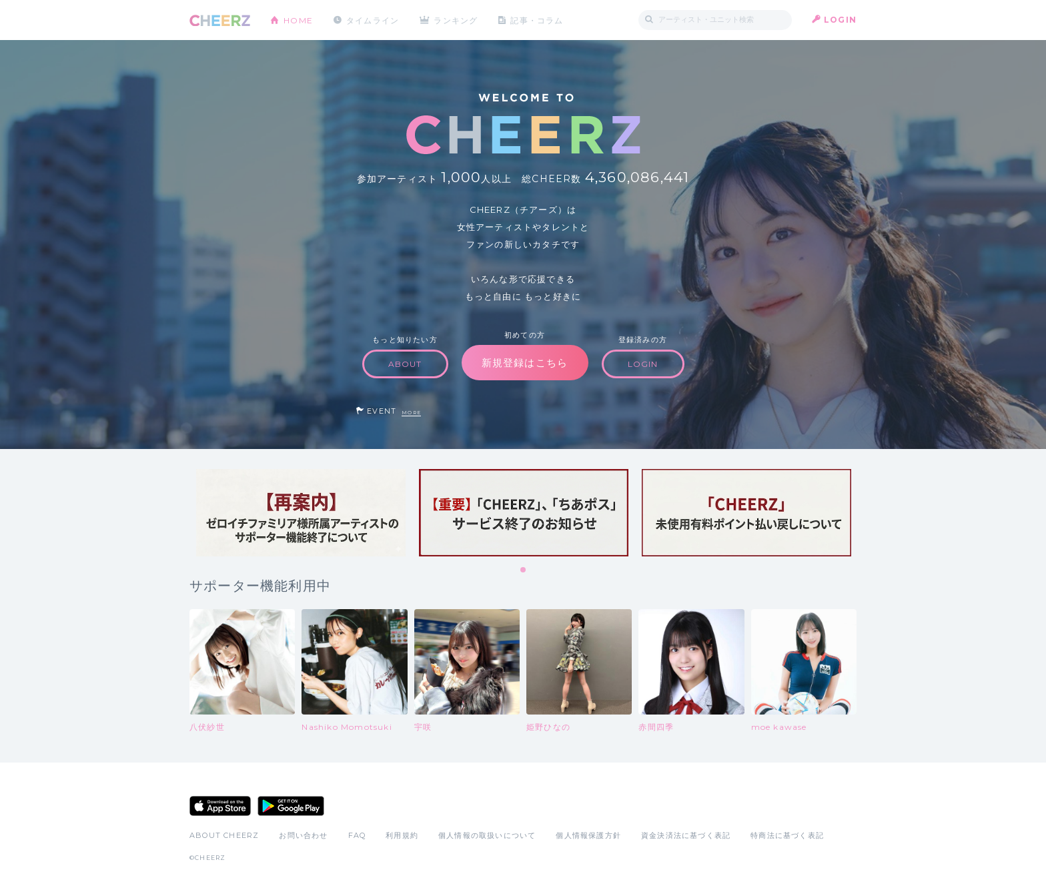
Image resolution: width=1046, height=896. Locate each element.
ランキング (457, 20)
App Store (220, 806)
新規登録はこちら (525, 362)
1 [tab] (523, 570)
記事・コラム (538, 20)
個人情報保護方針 (588, 835)
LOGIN (840, 20)
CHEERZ (219, 20)
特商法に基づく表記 (787, 835)
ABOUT (405, 364)
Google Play (290, 806)
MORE (411, 413)
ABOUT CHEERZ (224, 835)
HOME (298, 20)
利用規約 (402, 835)
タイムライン (372, 20)
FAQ (357, 835)
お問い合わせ (303, 835)
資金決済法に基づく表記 (685, 835)
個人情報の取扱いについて (487, 835)
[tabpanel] (301, 512)
